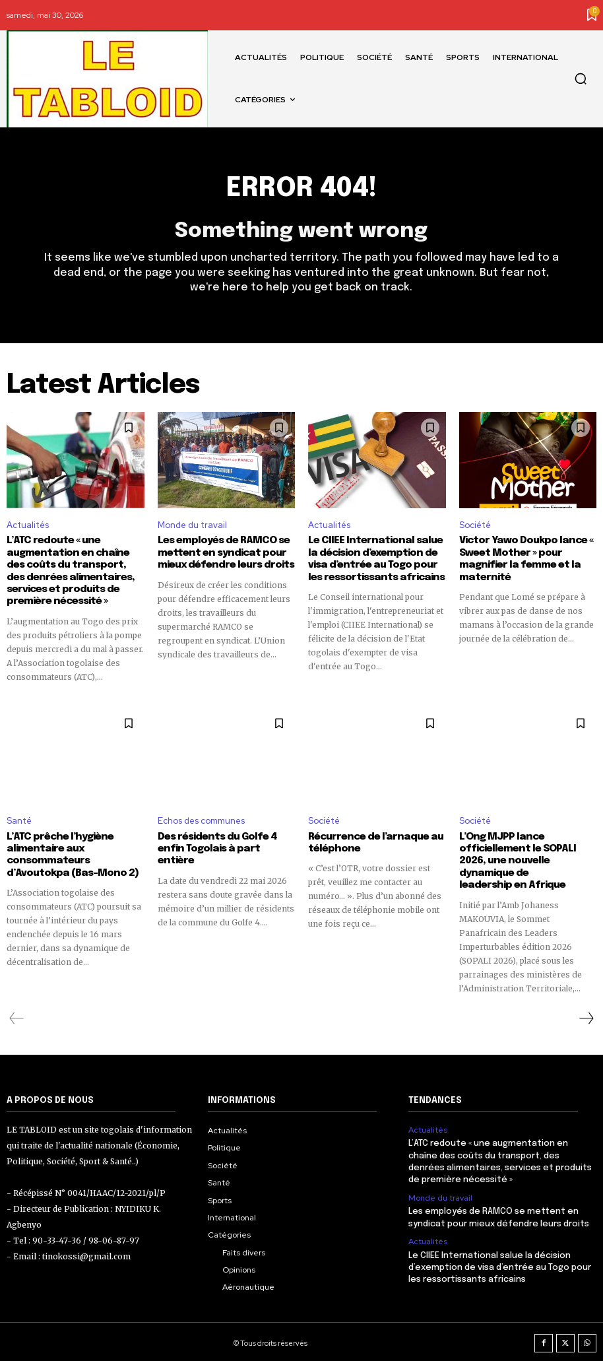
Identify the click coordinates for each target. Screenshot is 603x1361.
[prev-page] (17, 1016)
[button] (580, 78)
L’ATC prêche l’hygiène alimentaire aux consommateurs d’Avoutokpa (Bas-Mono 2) (70, 853)
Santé (19, 819)
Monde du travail (192, 525)
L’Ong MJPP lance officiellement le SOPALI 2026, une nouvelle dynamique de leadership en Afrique (525, 859)
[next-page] (585, 1016)
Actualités (28, 525)
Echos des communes (201, 819)
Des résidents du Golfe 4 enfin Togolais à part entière (224, 841)
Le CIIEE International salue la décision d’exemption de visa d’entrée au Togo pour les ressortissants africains (499, 1263)
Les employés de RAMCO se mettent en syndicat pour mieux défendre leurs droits (224, 553)
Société (475, 525)
